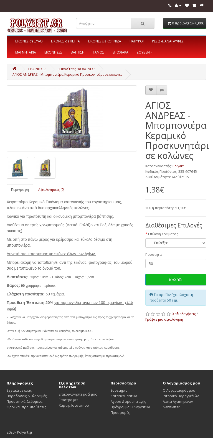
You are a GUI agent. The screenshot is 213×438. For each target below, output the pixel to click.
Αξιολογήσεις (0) (51, 189)
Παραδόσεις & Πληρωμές (27, 396)
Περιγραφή (20, 189)
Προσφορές (120, 412)
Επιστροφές (68, 400)
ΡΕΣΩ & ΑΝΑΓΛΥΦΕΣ (168, 41)
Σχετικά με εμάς (19, 390)
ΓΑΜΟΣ (98, 52)
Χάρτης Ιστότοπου (74, 405)
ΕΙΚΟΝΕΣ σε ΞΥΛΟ (29, 41)
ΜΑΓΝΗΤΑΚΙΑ (25, 52)
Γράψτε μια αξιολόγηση (164, 319)
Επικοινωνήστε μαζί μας (78, 394)
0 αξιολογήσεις (184, 314)
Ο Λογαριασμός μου (179, 390)
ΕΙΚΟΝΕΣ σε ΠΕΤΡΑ (65, 41)
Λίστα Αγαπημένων (178, 401)
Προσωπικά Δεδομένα (24, 401)
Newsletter (171, 407)
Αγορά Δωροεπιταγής (128, 401)
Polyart (178, 166)
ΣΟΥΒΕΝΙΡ (145, 52)
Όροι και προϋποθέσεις (26, 407)
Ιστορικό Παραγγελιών (181, 396)
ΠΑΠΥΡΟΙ (137, 41)
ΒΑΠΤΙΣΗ (78, 52)
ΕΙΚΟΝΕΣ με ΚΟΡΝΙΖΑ (104, 41)
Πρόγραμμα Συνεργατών (130, 407)
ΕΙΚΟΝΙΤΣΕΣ (53, 52)
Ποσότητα (153, 254)
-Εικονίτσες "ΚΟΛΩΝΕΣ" (76, 69)
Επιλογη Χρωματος (163, 234)
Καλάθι (176, 279)
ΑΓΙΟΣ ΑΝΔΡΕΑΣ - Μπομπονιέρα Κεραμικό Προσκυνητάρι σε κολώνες (67, 74)
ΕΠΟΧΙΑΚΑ (120, 52)
